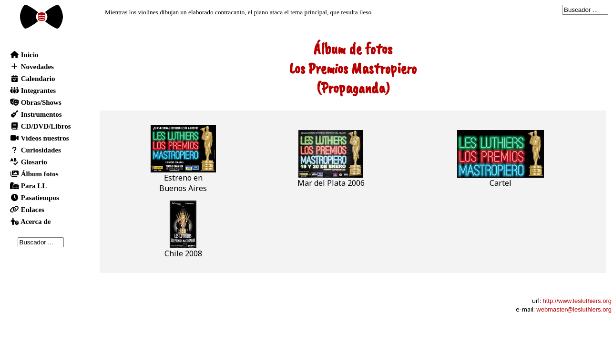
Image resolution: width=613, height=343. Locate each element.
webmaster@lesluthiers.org (574, 309)
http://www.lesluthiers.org (577, 300)
